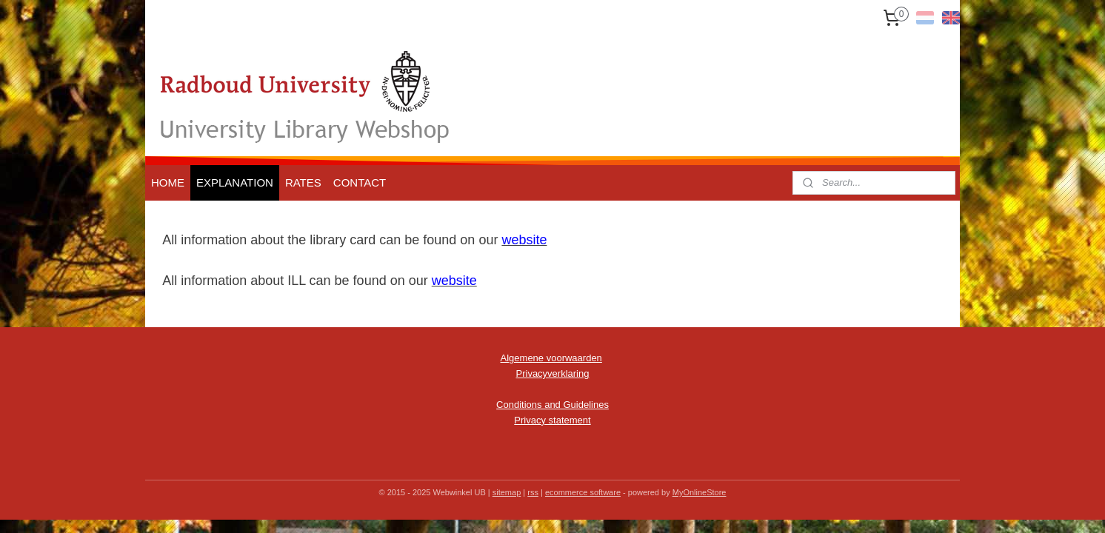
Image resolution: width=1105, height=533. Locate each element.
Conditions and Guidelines (552, 404)
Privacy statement (552, 420)
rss (532, 492)
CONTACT (359, 182)
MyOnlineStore (699, 492)
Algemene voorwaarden (551, 357)
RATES (303, 182)
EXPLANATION (234, 182)
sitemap (507, 492)
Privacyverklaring (553, 373)
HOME (167, 182)
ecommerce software (583, 492)
